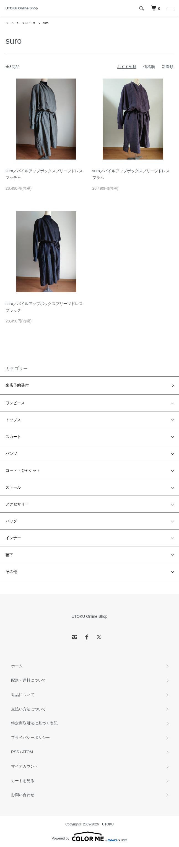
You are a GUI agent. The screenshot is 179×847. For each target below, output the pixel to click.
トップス (13, 420)
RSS (15, 752)
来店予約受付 (17, 385)
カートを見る (22, 780)
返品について (22, 694)
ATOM (27, 752)
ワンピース (28, 23)
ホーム (10, 23)
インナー (13, 538)
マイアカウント (24, 766)
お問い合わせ (22, 795)
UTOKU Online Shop (22, 8)
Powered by (89, 836)
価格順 (149, 66)
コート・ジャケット (23, 470)
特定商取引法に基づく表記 (34, 723)
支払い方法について (28, 709)
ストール (13, 487)
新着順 (167, 66)
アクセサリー (17, 504)
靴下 (9, 554)
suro (45, 23)
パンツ (11, 453)
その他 (11, 571)
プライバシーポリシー (30, 737)
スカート (13, 436)
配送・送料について (28, 680)
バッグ (11, 521)
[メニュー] (170, 8)
